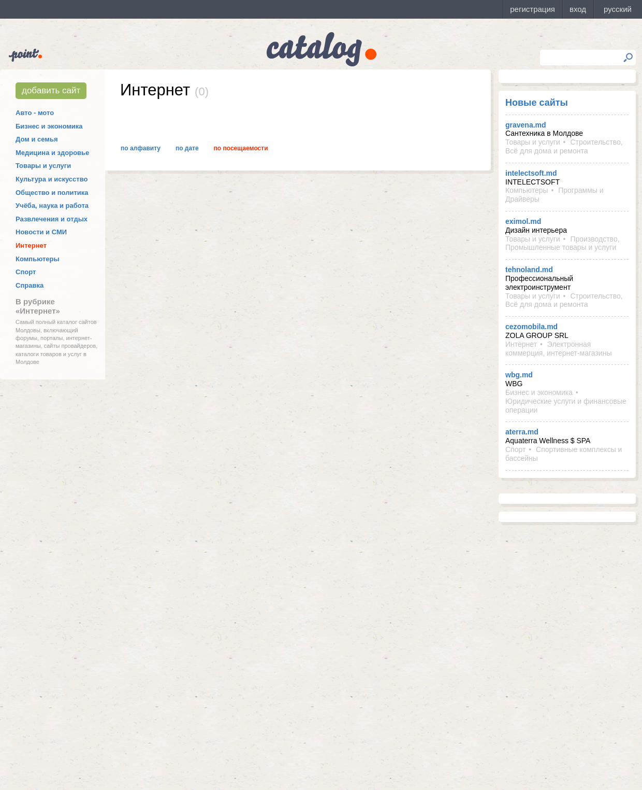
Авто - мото (35, 113)
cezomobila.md (531, 326)
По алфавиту (140, 148)
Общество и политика (52, 192)
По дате (187, 148)
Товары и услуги (43, 166)
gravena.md (525, 125)
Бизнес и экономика (49, 126)
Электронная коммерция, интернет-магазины (558, 348)
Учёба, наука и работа (52, 205)
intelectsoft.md (531, 173)
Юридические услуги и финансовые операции (565, 405)
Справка (29, 285)
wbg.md (519, 375)
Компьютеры (38, 259)
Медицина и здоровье (52, 153)
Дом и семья (37, 139)
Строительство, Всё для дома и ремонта (564, 146)
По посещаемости (241, 148)
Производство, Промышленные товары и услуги (562, 243)
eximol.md (523, 221)
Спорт (26, 272)
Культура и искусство (51, 179)
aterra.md (521, 432)
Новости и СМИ (41, 232)
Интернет (31, 245)
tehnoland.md (529, 269)
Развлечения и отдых (51, 219)
